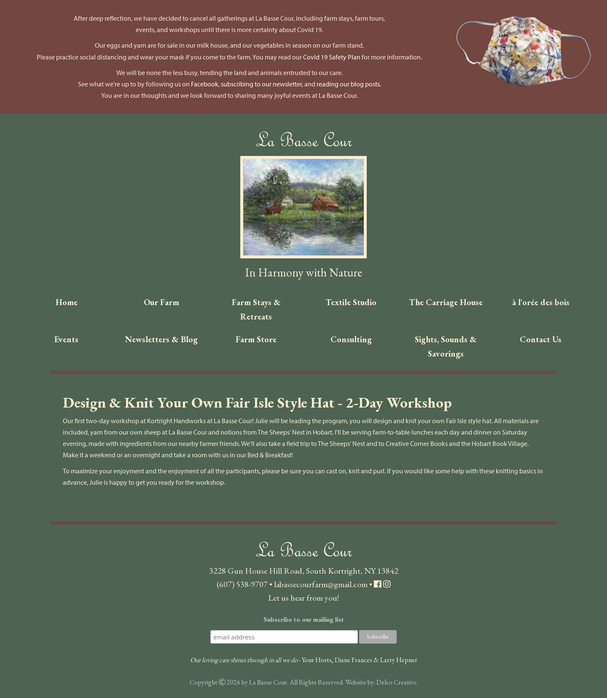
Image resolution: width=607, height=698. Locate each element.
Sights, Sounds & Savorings (446, 346)
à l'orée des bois (540, 302)
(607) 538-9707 (242, 584)
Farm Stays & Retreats (256, 309)
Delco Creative (396, 682)
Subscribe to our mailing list (303, 619)
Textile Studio (350, 302)
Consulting (351, 339)
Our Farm (161, 302)
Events (66, 339)
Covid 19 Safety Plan (331, 57)
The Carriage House (446, 302)
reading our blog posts (348, 84)
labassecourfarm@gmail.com (321, 584)
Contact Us (540, 339)
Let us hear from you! (303, 597)
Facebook (204, 84)
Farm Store (256, 339)
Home (67, 302)
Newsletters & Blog (161, 339)
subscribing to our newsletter (261, 84)
